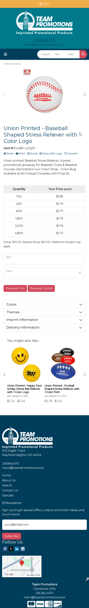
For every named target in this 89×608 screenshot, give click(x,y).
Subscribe (11, 536)
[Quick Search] (45, 54)
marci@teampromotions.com (44, 44)
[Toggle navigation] (5, 54)
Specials (8, 495)
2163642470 (44, 40)
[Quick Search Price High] (73, 54)
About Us (9, 480)
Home (6, 475)
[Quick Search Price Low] (59, 54)
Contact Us (10, 490)
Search (7, 485)
